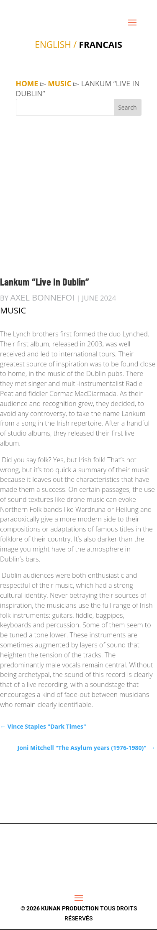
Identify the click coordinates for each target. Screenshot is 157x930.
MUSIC (59, 83)
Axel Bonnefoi (42, 297)
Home (27, 83)
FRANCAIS (100, 44)
